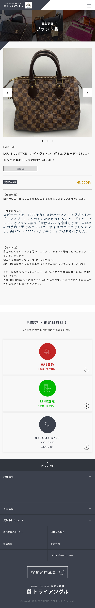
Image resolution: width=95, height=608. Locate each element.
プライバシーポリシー (62, 555)
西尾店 (20, 168)
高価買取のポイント (13, 531)
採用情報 (55, 543)
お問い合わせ (57, 531)
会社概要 (7, 543)
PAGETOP (47, 464)
